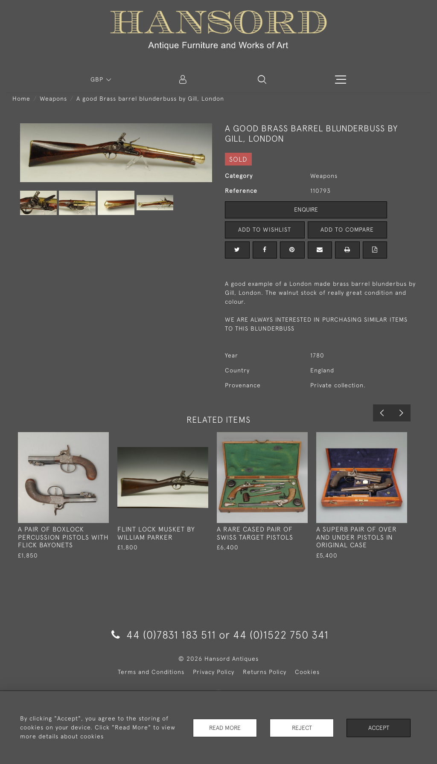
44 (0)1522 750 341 (281, 634)
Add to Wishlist (264, 229)
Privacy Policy (213, 671)
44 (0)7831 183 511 (163, 634)
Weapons (53, 98)
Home (21, 98)
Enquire (306, 209)
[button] (262, 79)
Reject (301, 727)
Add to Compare (347, 229)
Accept (379, 727)
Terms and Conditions (151, 671)
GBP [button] (97, 79)
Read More (225, 727)
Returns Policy (264, 671)
